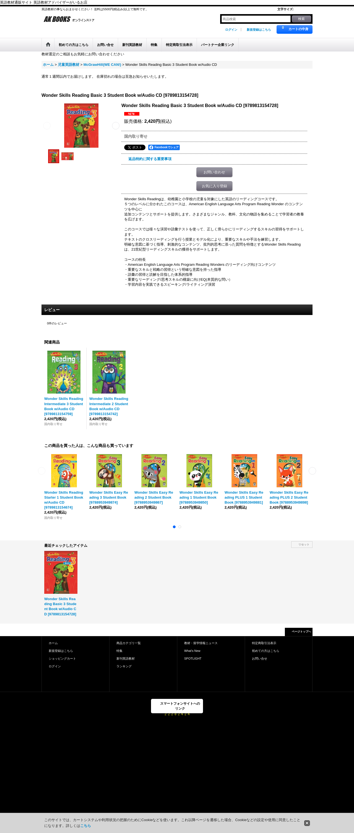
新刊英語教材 (125, 658)
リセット (303, 544)
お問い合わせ (214, 172)
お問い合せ (259, 658)
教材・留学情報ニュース (201, 643)
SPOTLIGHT (193, 658)
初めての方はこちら (265, 650)
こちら (85, 826)
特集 (119, 650)
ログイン (231, 29)
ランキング (124, 666)
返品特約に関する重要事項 (149, 159)
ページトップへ (301, 631)
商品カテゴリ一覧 (128, 643)
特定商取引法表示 (264, 643)
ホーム (53, 643)
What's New (192, 650)
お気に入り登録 (214, 186)
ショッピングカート (62, 658)
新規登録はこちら (259, 29)
